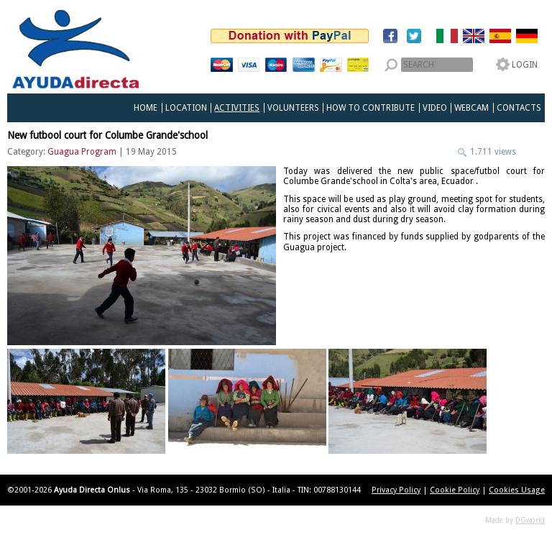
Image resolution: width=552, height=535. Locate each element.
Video (435, 108)
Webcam (471, 108)
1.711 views (492, 152)
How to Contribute (370, 108)
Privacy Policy (396, 490)
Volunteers (293, 108)
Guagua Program (81, 152)
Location (186, 108)
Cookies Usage (517, 490)
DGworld (530, 520)
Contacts (519, 108)
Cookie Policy (454, 490)
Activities (236, 108)
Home (145, 108)
